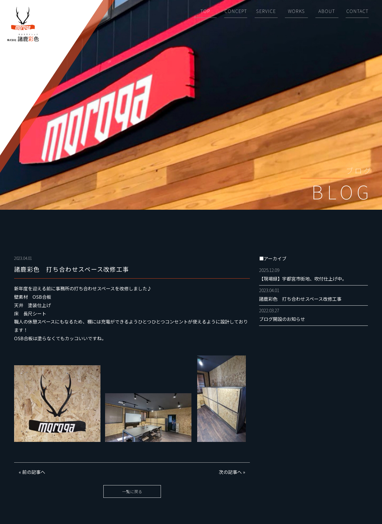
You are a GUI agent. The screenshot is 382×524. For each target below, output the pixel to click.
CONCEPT (236, 10)
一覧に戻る (132, 491)
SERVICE (266, 10)
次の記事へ (230, 471)
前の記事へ (33, 471)
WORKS (296, 10)
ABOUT (326, 10)
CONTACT (357, 10)
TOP (205, 10)
